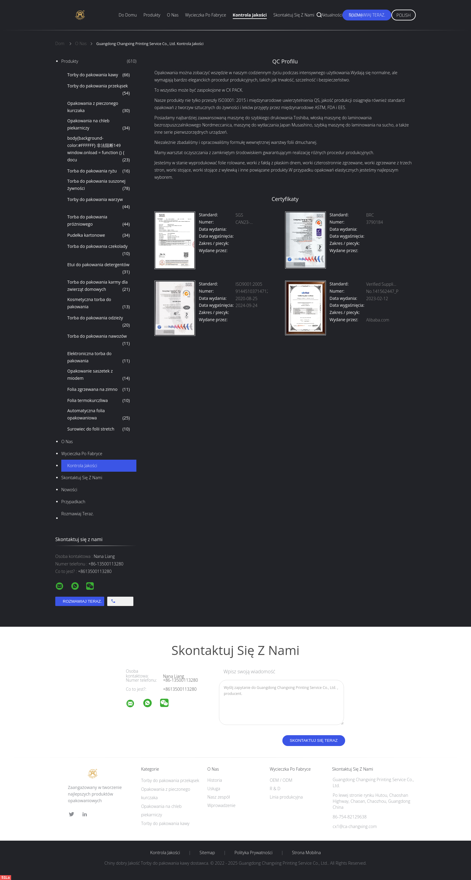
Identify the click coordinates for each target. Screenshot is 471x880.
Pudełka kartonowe (98, 235)
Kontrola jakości (250, 15)
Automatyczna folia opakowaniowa (98, 415)
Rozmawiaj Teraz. (366, 15)
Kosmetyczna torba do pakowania (98, 303)
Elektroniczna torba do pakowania (98, 357)
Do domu (128, 15)
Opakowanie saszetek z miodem (98, 375)
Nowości (69, 489)
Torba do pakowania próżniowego (98, 221)
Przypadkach (73, 501)
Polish (404, 15)
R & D (275, 788)
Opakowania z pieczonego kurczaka (98, 107)
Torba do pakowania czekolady (98, 250)
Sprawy (356, 15)
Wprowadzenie (221, 805)
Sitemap (207, 853)
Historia (214, 780)
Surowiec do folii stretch (98, 429)
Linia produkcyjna (286, 797)
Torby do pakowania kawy (98, 74)
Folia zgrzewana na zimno (98, 389)
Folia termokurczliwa (98, 400)
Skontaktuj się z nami (293, 15)
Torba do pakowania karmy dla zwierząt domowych (98, 286)
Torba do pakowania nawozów (98, 340)
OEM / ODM (281, 780)
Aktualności (331, 15)
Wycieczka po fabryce (205, 15)
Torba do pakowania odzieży (98, 322)
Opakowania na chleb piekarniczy (98, 125)
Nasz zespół (218, 797)
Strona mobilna (306, 853)
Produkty (151, 15)
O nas (172, 15)
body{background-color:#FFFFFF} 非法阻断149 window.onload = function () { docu (98, 149)
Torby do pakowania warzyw (98, 203)
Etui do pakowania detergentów (98, 269)
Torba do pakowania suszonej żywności (98, 185)
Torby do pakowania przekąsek (98, 90)
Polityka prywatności (253, 853)
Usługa (213, 788)
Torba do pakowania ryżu (98, 171)
